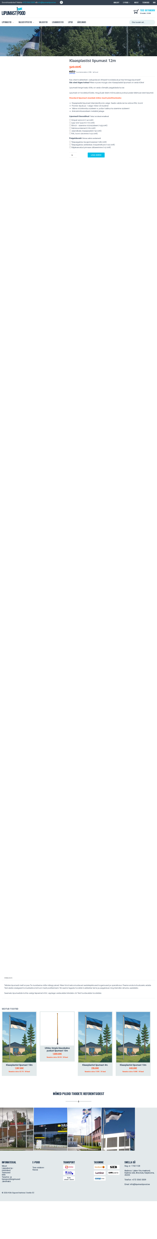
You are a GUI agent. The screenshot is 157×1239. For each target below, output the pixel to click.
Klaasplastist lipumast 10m (133, 976)
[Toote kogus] (73, 155)
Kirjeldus (8, 889)
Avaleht (116, 2)
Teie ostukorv (38, 1078)
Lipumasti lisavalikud (89, 116)
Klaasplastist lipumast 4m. (95, 976)
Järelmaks (81, 22)
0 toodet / (145, 13)
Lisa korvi (96, 155)
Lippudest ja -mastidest (8, 1080)
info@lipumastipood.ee (47, 2)
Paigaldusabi (85, 138)
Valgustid (43, 22)
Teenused (145, 2)
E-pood (127, 2)
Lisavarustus (58, 22)
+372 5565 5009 (28, 2)
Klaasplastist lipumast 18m (19, 976)
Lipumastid (8, 22)
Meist (136, 2)
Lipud (70, 22)
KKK (154, 2)
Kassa (35, 1080)
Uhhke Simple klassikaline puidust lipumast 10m (57, 960)
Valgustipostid (27, 22)
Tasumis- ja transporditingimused (11, 1089)
